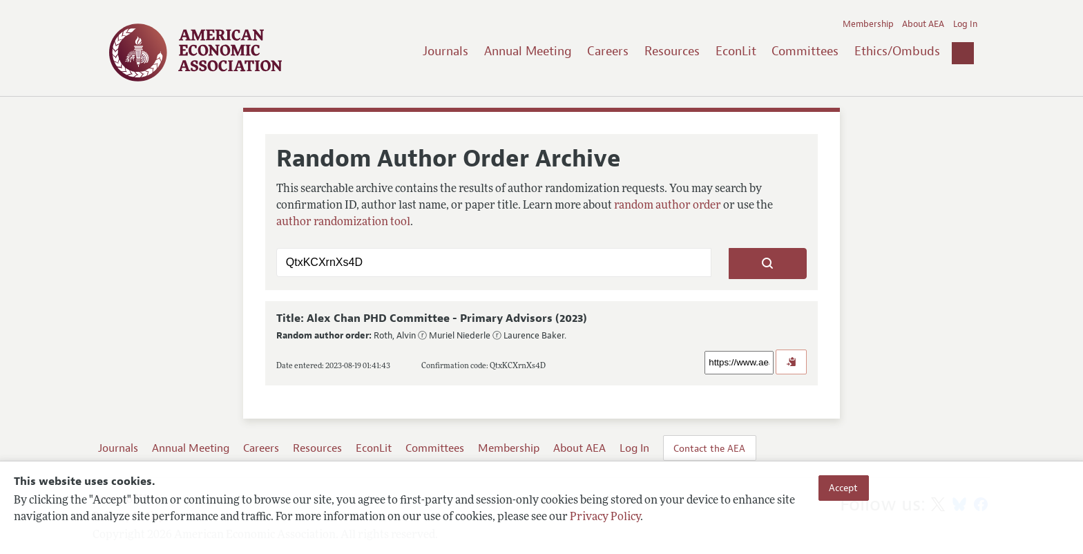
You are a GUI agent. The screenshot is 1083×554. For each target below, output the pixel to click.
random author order (667, 205)
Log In (965, 24)
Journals (445, 51)
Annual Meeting (528, 51)
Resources (672, 51)
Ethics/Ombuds (897, 51)
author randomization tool (343, 222)
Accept (843, 487)
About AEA (923, 24)
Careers (608, 51)
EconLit (736, 51)
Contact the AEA (709, 448)
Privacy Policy (605, 517)
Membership (868, 24)
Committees (804, 51)
